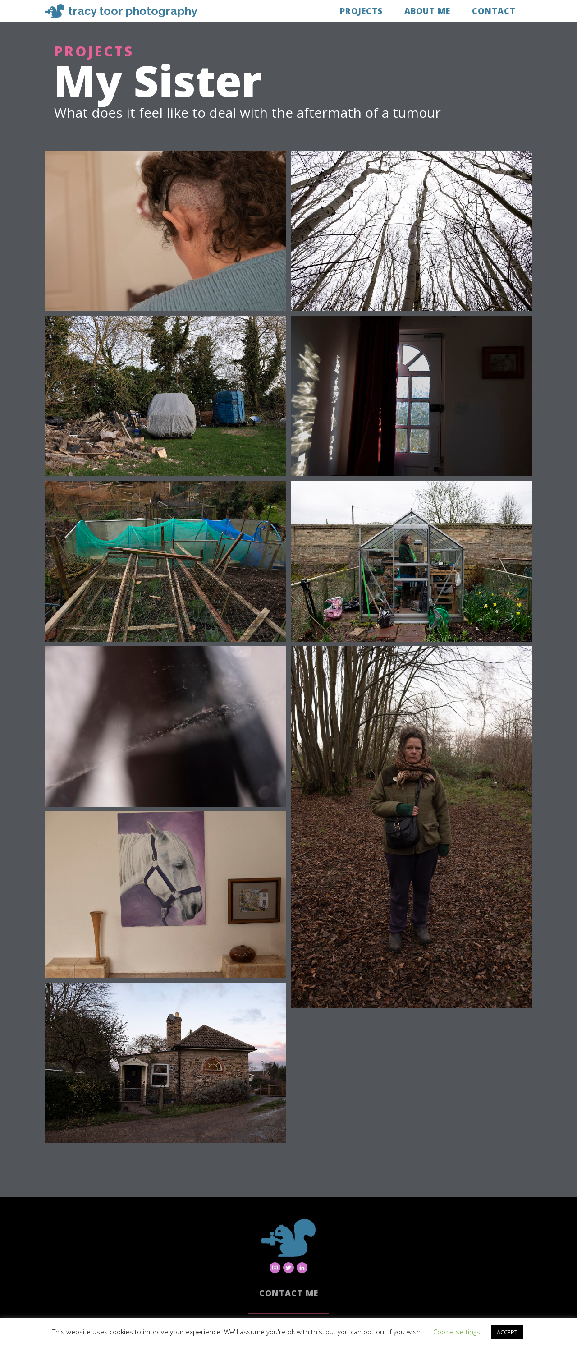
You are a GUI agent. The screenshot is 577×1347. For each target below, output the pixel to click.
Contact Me (288, 1292)
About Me (427, 10)
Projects (361, 10)
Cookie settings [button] (456, 1331)
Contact (494, 10)
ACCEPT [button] (507, 1332)
